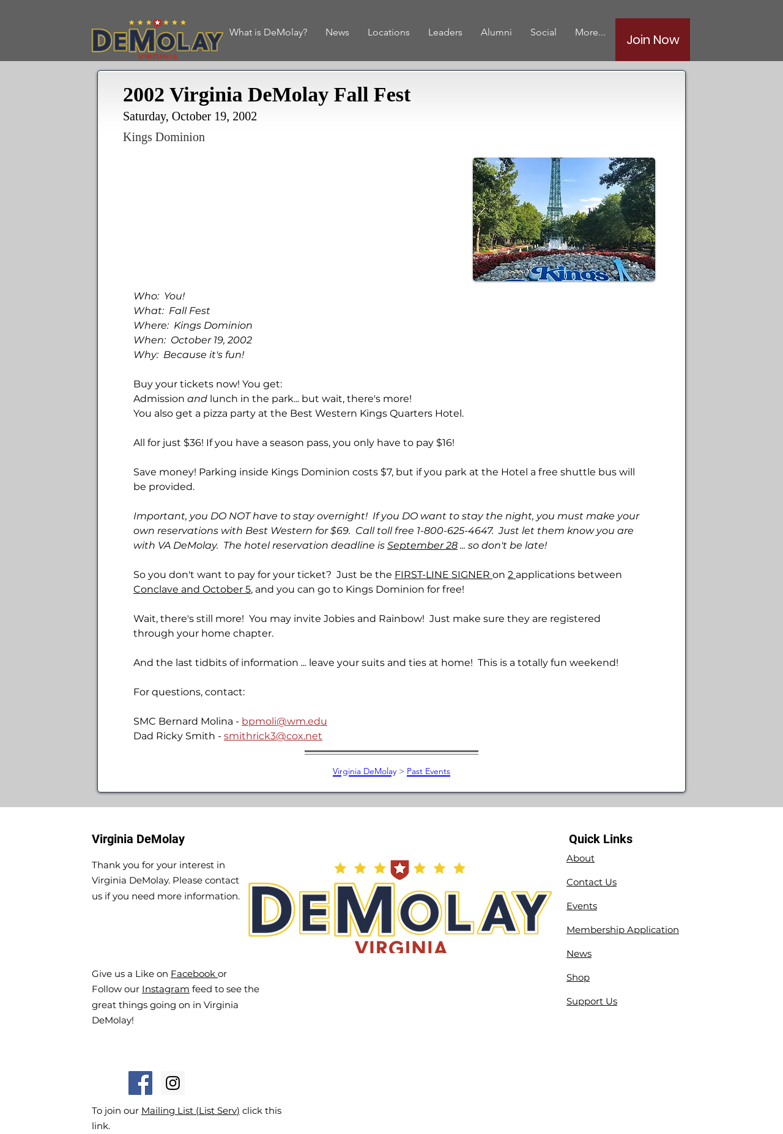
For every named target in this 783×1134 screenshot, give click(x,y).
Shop (578, 977)
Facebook (194, 973)
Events (581, 906)
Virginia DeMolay (364, 771)
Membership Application (622, 929)
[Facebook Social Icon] (140, 1083)
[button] (496, 32)
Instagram (166, 989)
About (580, 858)
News (579, 953)
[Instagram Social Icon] (173, 1083)
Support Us (591, 1001)
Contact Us (591, 882)
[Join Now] (652, 39)
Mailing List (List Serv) (190, 1110)
